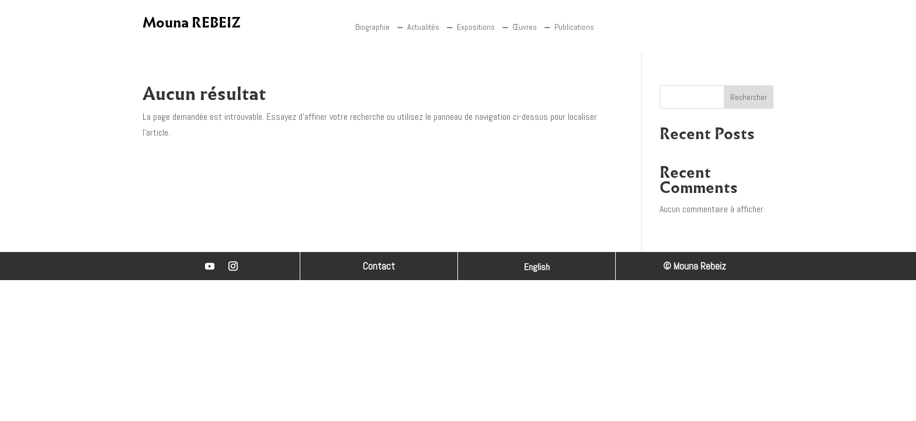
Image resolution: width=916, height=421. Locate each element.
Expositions (476, 27)
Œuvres (524, 27)
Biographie (372, 27)
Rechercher (748, 97)
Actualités (423, 27)
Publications (574, 27)
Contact (379, 266)
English (537, 268)
